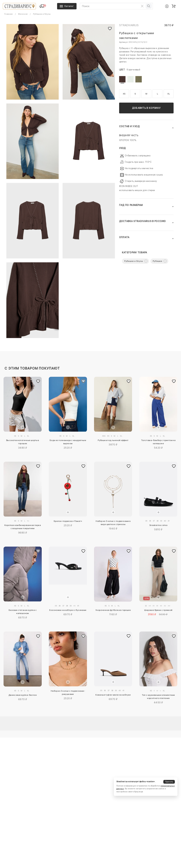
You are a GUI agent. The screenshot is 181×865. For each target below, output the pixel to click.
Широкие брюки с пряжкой (158, 610)
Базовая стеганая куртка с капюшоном (23, 612)
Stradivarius (129, 25)
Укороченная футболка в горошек (113, 610)
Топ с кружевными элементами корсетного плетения (158, 696)
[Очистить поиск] (142, 6)
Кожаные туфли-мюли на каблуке (113, 695)
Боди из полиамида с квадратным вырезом (68, 442)
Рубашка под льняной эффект (113, 440)
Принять (169, 782)
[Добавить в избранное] (38, 381)
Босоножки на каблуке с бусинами (67, 610)
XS (124, 94)
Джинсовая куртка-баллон (22, 695)
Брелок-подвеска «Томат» (68, 521)
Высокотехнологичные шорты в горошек (22, 442)
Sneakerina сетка (158, 525)
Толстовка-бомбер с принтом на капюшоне (158, 442)
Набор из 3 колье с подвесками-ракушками (68, 692)
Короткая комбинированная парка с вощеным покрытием (22, 527)
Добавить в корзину (146, 108)
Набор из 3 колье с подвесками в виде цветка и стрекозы (113, 523)
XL (168, 94)
